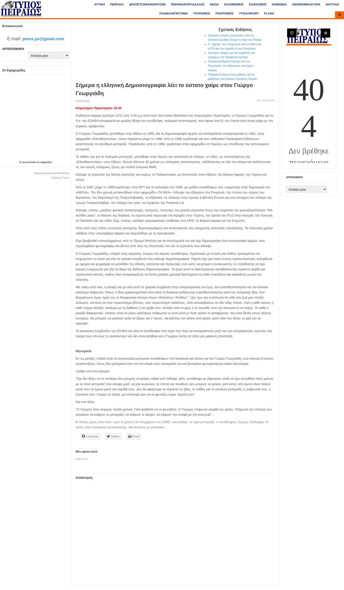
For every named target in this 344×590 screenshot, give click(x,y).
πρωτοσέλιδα (29, 162)
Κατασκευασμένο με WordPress (51, 173)
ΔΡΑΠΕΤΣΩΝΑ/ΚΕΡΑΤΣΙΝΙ (147, 4)
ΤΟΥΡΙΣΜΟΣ (201, 13)
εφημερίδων (46, 162)
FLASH (269, 13)
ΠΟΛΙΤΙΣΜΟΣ (225, 13)
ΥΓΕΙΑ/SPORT (249, 13)
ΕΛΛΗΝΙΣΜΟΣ (234, 4)
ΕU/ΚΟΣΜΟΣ (258, 4)
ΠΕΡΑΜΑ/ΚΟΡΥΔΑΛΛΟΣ (188, 4)
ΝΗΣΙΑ (214, 4)
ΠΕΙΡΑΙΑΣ (117, 4)
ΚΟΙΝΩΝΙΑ (279, 4)
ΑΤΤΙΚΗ (99, 4)
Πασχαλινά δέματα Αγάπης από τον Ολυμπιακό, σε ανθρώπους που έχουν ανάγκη (231, 66)
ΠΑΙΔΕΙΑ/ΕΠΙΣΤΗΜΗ (173, 13)
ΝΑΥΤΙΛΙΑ (332, 4)
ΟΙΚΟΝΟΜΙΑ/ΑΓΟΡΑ (306, 4)
